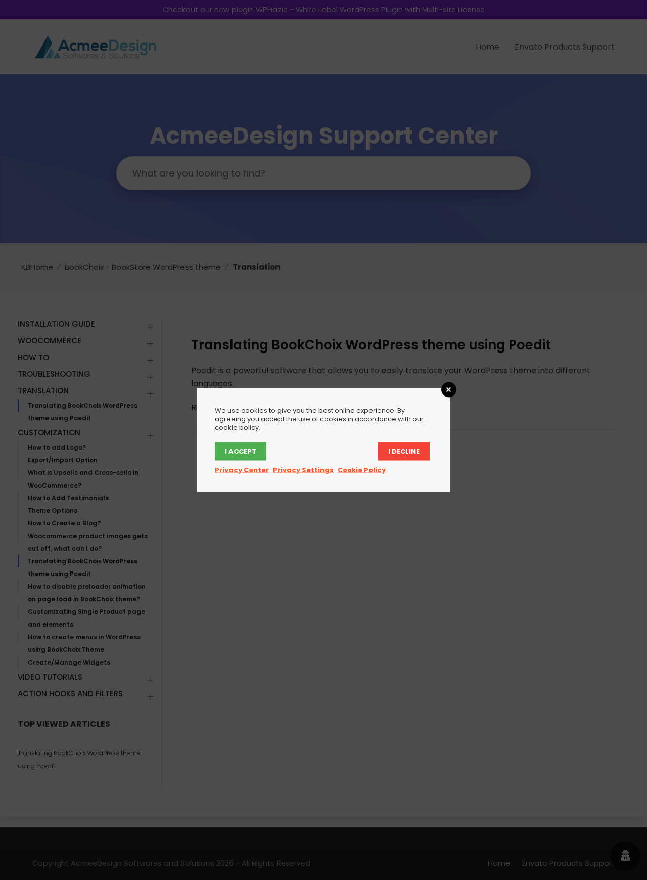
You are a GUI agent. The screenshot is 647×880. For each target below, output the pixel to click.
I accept (240, 451)
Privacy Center (242, 470)
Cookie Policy (362, 470)
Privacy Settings (303, 470)
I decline (404, 451)
